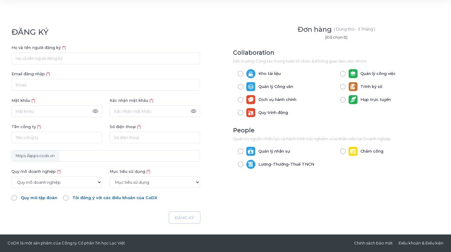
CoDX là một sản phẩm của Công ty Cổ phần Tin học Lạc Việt (66, 243)
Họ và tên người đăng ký (38, 47)
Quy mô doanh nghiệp (36, 171)
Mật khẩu (23, 100)
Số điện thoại (125, 126)
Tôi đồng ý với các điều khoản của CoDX (114, 197)
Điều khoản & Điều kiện (420, 243)
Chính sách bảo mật (373, 243)
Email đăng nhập (30, 73)
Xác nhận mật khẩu (131, 100)
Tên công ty (26, 126)
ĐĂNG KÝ (184, 217)
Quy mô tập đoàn (39, 197)
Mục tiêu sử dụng (130, 171)
